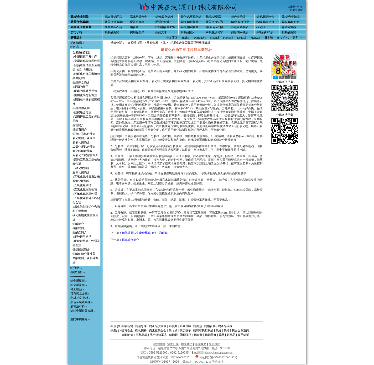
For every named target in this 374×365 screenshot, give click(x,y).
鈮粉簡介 (78, 125)
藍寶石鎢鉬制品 (203, 330)
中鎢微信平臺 (284, 82)
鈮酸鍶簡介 (80, 228)
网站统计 (217, 361)
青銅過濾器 (289, 27)
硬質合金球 (162, 22)
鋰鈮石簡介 (80, 129)
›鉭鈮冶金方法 (82, 112)
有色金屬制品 (239, 27)
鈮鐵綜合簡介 (81, 82)
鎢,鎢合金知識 (291, 16)
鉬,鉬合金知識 (215, 27)
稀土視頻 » (77, 289)
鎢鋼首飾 (210, 334)
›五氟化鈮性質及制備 (86, 176)
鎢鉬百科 (210, 326)
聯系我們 (186, 344)
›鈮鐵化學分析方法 (85, 95)
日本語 (268, 37)
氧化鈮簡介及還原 (84, 138)
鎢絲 (218, 330)
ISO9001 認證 (296, 10)
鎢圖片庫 (185, 326)
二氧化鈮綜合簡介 (84, 146)
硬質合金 (127, 330)
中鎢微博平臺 (284, 114)
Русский (228, 37)
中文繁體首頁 (133, 42)
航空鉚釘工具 (158, 334)
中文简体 (171, 37)
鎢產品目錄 (225, 326)
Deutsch (241, 37)
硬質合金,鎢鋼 (114, 22)
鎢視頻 (197, 326)
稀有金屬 (152, 42)
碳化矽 (260, 27)
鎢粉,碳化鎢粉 (164, 16)
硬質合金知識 (214, 22)
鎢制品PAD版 (264, 32)
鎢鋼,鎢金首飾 (189, 22)
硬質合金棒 (137, 22)
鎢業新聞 (127, 326)
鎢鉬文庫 (161, 32)
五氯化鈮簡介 (81, 181)
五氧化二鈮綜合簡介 (85, 155)
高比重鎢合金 (138, 16)
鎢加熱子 (185, 330)
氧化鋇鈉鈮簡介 (83, 151)
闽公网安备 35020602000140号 (216, 357)
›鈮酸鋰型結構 (82, 236)
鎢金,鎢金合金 (240, 22)
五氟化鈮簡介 (81, 172)
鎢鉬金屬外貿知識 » (82, 310)
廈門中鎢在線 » (80, 319)
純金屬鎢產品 (113, 16)
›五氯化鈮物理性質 (85, 189)
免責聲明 (214, 344)
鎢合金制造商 (240, 330)
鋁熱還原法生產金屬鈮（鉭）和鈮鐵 (145, 233)
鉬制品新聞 (289, 32)
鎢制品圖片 (188, 32)
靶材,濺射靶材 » (80, 298)
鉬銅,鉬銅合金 (189, 27)
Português (200, 37)
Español (214, 37)
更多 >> (297, 37)
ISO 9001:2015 (203, 361)
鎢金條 (198, 334)
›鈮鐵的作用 (80, 86)
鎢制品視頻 (137, 32)
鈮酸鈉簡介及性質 (84, 253)
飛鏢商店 (186, 334)
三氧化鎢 (141, 334)
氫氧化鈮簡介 (81, 142)
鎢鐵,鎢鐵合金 (265, 22)
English (186, 37)
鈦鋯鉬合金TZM (165, 27)
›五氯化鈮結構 (82, 185)
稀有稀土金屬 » (80, 293)
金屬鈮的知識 (81, 52)
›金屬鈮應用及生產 (85, 56)
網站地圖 (159, 344)
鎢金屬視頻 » (78, 280)
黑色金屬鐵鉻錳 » (81, 302)
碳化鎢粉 (141, 330)
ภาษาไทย (283, 37)
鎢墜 (221, 334)
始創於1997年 (295, 6)
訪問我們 (200, 344)
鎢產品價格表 (157, 326)
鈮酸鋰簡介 (80, 232)
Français (255, 37)
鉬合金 (134, 27)
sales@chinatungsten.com (216, 352)
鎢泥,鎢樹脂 (213, 16)
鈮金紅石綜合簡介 (84, 133)
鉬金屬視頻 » (78, 285)
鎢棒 (226, 330)
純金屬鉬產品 (113, 27)
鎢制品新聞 (112, 32)
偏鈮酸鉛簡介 (81, 249)
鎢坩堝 (173, 330)
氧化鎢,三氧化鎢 (191, 16)
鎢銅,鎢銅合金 (265, 16)
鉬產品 (231, 334)
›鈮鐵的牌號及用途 (85, 91)
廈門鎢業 (243, 334)
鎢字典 (173, 326)
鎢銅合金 (128, 334)
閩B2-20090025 (180, 357)
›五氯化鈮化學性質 (85, 193)
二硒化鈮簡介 (81, 168)
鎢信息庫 (141, 326)
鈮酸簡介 (78, 223)
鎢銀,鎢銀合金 (291, 22)
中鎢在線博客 (214, 32)
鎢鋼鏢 (173, 334)
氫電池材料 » (78, 306)
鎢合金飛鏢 (238, 16)
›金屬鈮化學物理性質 (86, 61)
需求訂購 (173, 344)
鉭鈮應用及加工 (83, 108)
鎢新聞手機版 (239, 32)
